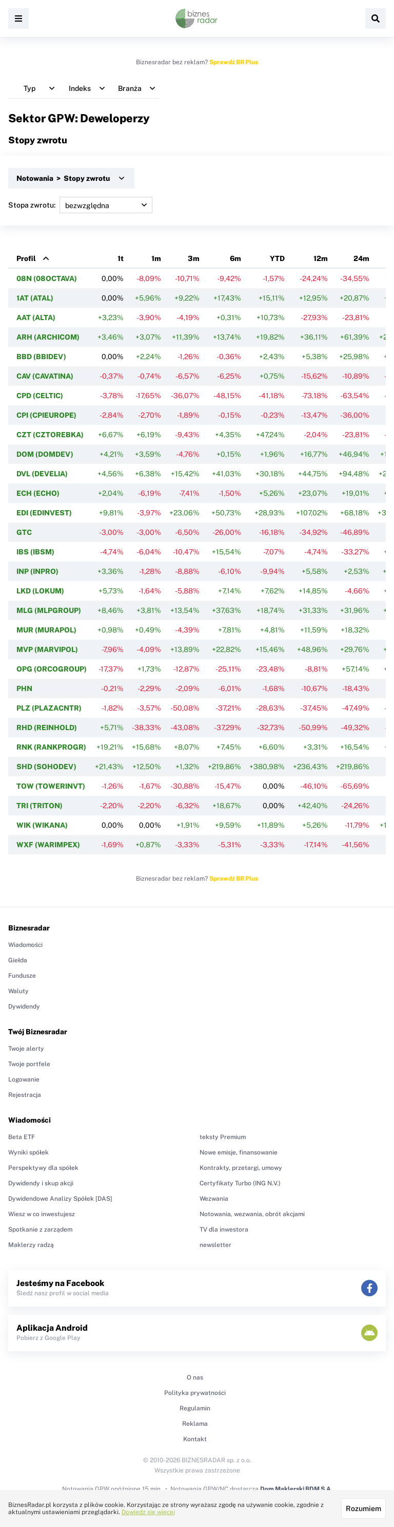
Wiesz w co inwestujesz (41, 1214)
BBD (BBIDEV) (41, 356)
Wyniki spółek (28, 1152)
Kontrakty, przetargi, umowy (241, 1167)
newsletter (215, 1245)
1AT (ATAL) (34, 298)
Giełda (17, 960)
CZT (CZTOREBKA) (50, 435)
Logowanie (24, 1079)
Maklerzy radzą (31, 1245)
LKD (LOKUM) (40, 591)
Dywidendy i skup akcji (40, 1183)
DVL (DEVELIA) (42, 474)
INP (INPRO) (37, 571)
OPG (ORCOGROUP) (51, 669)
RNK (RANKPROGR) (51, 747)
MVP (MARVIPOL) (47, 649)
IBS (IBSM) (35, 552)
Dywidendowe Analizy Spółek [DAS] (60, 1198)
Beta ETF (21, 1137)
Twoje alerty (26, 1048)
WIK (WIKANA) (42, 825)
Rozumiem (363, 1508)
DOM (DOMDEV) (44, 454)
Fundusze (22, 975)
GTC (24, 532)
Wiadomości (25, 944)
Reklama (195, 1423)
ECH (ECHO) (38, 493)
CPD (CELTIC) (39, 396)
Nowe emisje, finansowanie (239, 1152)
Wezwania (214, 1198)
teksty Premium (223, 1137)
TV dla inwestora (224, 1229)
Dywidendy (24, 1006)
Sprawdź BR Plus (233, 62)
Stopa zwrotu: (80, 205)
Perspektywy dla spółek (43, 1167)
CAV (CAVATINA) (44, 376)
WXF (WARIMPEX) (48, 845)
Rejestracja (24, 1094)
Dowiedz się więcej (148, 1512)
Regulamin (195, 1408)
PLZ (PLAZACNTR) (49, 708)
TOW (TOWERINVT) (50, 786)
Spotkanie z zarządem (40, 1229)
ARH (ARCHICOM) (48, 337)
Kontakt (195, 1439)
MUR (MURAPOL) (46, 630)
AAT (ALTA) (35, 317)
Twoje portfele (29, 1064)
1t (120, 258)
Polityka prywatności (195, 1392)
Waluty (18, 991)
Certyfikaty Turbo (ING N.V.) (240, 1183)
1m (156, 258)
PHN (24, 688)
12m (320, 258)
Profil (26, 258)
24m (361, 258)
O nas (195, 1377)
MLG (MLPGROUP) (48, 610)
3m (194, 258)
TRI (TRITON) (39, 806)
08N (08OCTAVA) (46, 278)
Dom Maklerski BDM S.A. (296, 1489)
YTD (277, 258)
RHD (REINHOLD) (46, 727)
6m (235, 258)
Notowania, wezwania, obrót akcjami (252, 1214)
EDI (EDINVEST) (44, 513)
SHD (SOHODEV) (46, 766)
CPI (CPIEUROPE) (46, 415)
